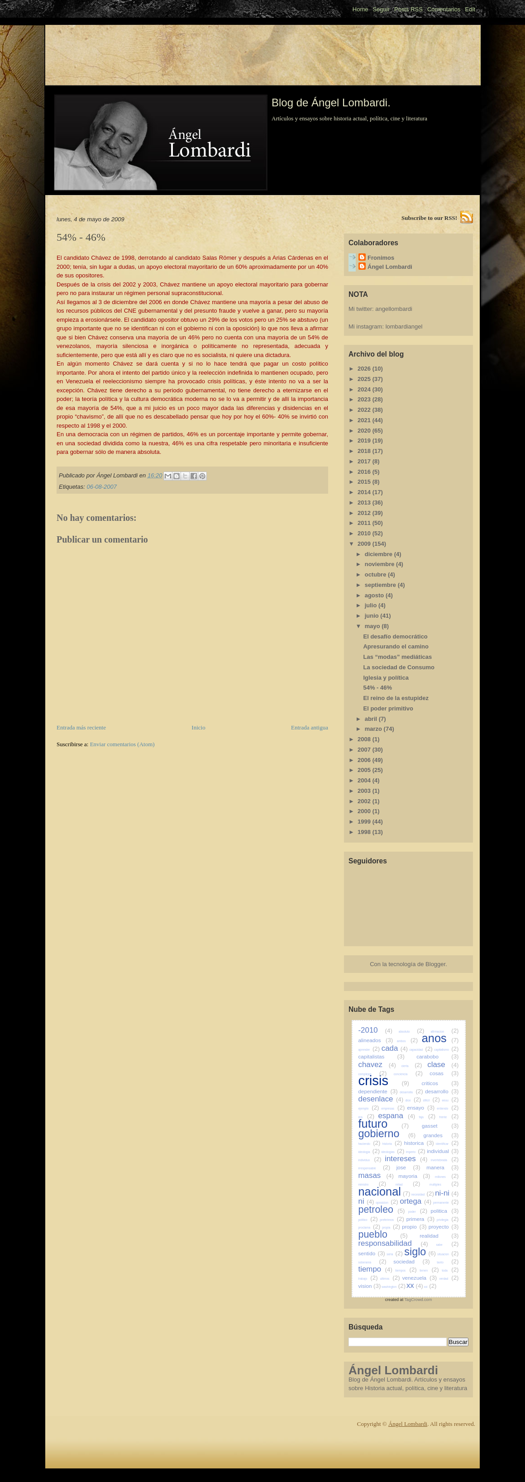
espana (396, 1115)
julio (371, 605)
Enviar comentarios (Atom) (122, 744)
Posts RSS (408, 9)
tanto (447, 1262)
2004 (365, 780)
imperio (415, 1151)
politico (368, 1219)
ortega (415, 1201)
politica (445, 1211)
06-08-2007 (101, 486)
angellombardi (393, 308)
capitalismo (446, 1049)
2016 (365, 471)
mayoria (414, 1176)
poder (417, 1211)
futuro (383, 1123)
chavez (377, 1064)
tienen (429, 1270)
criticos (439, 1083)
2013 (365, 502)
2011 (365, 522)
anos (440, 1038)
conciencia (408, 1074)
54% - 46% (377, 687)
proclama (369, 1227)
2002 (365, 801)
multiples (444, 1184)
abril (372, 718)
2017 (365, 461)
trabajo (368, 1278)
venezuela (419, 1278)
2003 (365, 790)
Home (360, 9)
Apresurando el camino (395, 646)
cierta (411, 1065)
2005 (365, 770)
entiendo (447, 1108)
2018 (365, 451)
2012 (365, 513)
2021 (365, 420)
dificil (431, 1100)
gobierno (387, 1133)
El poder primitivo (388, 708)
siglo (420, 1252)
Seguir (381, 9)
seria (395, 1254)
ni (366, 1201)
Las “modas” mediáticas (397, 656)
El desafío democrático (395, 636)
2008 (365, 739)
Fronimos (381, 257)
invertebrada (445, 1160)
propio (414, 1226)
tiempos (405, 1270)
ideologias (393, 1151)
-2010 (375, 1030)
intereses (406, 1158)
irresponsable (374, 1168)
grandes (441, 1135)
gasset (440, 1126)
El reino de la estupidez (395, 698)
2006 (365, 760)
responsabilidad (393, 1243)
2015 (365, 481)
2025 (365, 379)
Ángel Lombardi (390, 266)
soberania (372, 1262)
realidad (439, 1236)
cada (395, 1048)
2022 (365, 409)
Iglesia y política (385, 677)
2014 (365, 492)
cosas (444, 1073)
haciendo (369, 1143)
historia (392, 1143)
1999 (365, 821)
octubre (376, 574)
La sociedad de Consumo (398, 667)
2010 (365, 533)
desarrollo (441, 1091)
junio (373, 615)
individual (442, 1151)
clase (442, 1064)
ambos (407, 1041)
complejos (372, 1074)
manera (442, 1167)
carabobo (437, 1056)
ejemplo (368, 1108)
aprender (369, 1049)
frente (449, 1117)
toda (450, 1270)
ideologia (369, 1151)
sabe (447, 1244)
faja (427, 1117)
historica (419, 1143)
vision (369, 1286)
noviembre (380, 564)
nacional (384, 1191)
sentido (371, 1253)
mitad (408, 1184)
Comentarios (444, 9)
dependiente (378, 1091)
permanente (446, 1202)
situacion (447, 1254)
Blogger (435, 964)
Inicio (198, 727)
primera (420, 1219)
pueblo (383, 1234)
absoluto (412, 1031)
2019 (365, 440)
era (366, 1117)
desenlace (381, 1099)
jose (408, 1167)
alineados (375, 1040)
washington (394, 1286)
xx (414, 1285)
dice (413, 1100)
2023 (365, 399)
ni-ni (446, 1193)
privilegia (448, 1219)
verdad (448, 1278)
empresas (393, 1108)
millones (446, 1176)
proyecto (444, 1226)
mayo (373, 626)
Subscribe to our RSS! (429, 217)
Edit (470, 9)
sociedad (411, 1261)
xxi (430, 1286)
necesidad (422, 1194)
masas (376, 1175)
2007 (365, 749)
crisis (383, 1080)
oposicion (387, 1202)
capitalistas (381, 1056)
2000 (365, 811)
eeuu (450, 1100)
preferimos (392, 1219)
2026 (365, 368)
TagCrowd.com (418, 1299)
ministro (372, 1184)
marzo (374, 728)
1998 (365, 832)
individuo (370, 1160)
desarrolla (411, 1092)
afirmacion (444, 1031)
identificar (447, 1143)
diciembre (379, 554)
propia (391, 1227)
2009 (365, 543)
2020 (365, 430)
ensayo (420, 1107)
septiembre (381, 584)
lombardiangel (404, 326)
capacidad (420, 1049)
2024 (365, 389)
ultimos (390, 1278)
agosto (375, 595)
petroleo (381, 1209)
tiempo (375, 1269)
